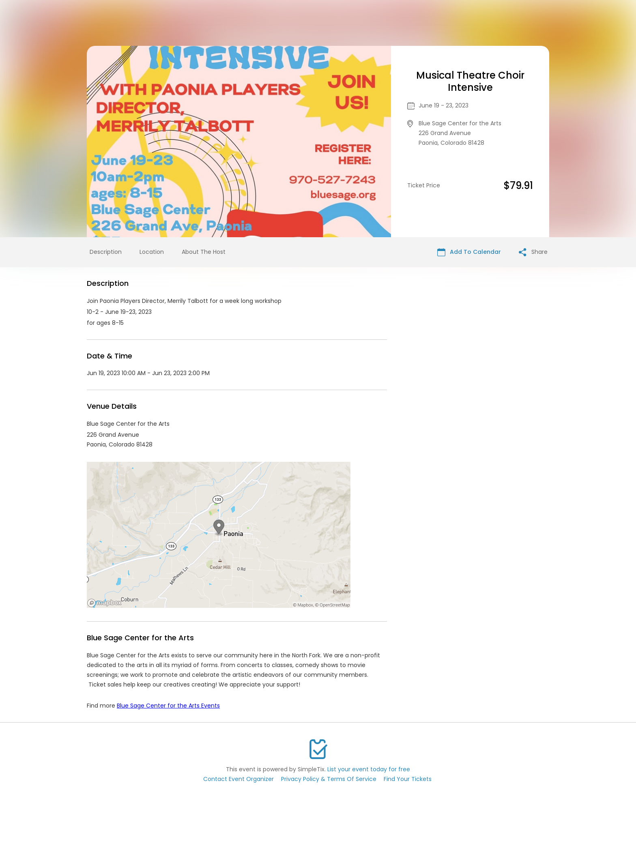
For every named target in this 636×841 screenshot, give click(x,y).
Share (533, 252)
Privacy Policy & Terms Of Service (328, 779)
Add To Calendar (469, 252)
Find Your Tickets (408, 779)
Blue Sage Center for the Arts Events (168, 706)
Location (152, 252)
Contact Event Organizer (238, 779)
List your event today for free (368, 769)
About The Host (204, 252)
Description (106, 252)
